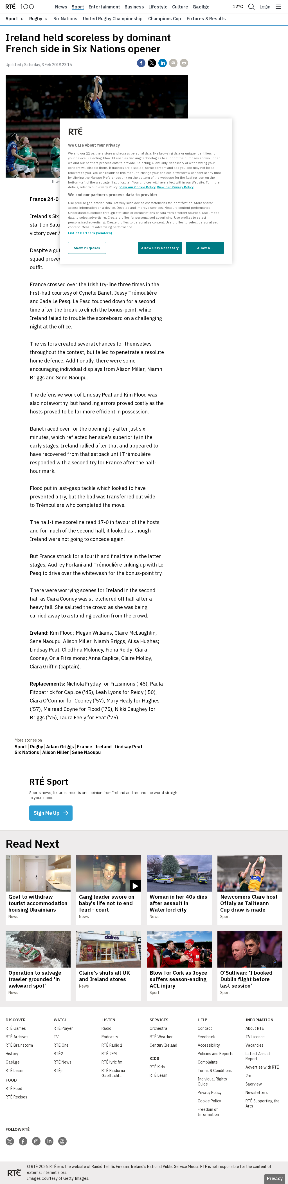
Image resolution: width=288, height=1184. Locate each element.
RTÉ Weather (161, 1036)
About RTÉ (255, 1028)
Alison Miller (55, 752)
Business (134, 7)
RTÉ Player (63, 1028)
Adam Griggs (60, 746)
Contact (205, 1028)
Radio (106, 1028)
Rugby (35, 18)
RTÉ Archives (17, 1036)
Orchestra (158, 1028)
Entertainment (104, 7)
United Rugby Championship (113, 18)
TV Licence (255, 1036)
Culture (180, 7)
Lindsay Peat (129, 746)
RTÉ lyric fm (112, 1062)
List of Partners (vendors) (90, 233)
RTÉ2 (58, 1053)
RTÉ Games (16, 1028)
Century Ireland (163, 1045)
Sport (78, 7)
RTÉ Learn (14, 1070)
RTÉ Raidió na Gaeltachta (113, 1073)
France (84, 746)
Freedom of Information (208, 1112)
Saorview (254, 1084)
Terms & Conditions (215, 1070)
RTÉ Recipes (16, 1097)
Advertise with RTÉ (262, 1067)
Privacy (275, 1178)
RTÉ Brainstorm (19, 1045)
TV (56, 1036)
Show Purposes (87, 248)
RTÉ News (62, 1062)
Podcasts (110, 1036)
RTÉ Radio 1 (112, 1045)
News (61, 7)
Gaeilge (201, 7)
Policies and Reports (215, 1053)
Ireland (103, 746)
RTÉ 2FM (109, 1053)
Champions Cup (164, 18)
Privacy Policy (210, 1092)
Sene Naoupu (86, 752)
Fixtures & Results (206, 18)
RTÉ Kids (157, 1066)
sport (12, 18)
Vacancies (255, 1045)
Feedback (206, 1036)
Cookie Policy (209, 1101)
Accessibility (209, 1045)
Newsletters (257, 1092)
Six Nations (65, 18)
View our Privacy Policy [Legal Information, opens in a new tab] (175, 187)
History (12, 1053)
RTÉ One (61, 1045)
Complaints (208, 1062)
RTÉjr (58, 1070)
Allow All (205, 248)
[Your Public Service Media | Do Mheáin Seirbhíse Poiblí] (14, 1172)
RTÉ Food (14, 1088)
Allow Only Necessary (160, 248)
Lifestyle (158, 7)
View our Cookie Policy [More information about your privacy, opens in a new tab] (138, 187)
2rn (248, 1075)
